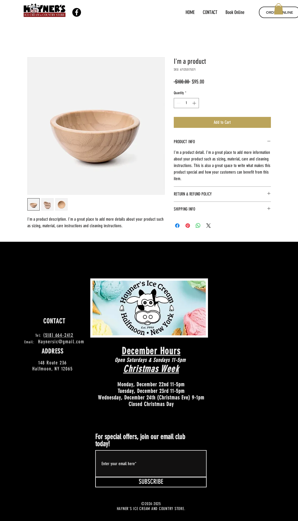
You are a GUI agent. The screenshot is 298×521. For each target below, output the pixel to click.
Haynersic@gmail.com (61, 342)
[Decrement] (178, 103)
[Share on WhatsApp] (198, 225)
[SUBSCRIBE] (151, 482)
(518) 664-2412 (58, 335)
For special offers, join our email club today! (140, 440)
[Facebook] (76, 12)
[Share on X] (208, 225)
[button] (278, 9)
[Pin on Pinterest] (187, 225)
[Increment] (194, 103)
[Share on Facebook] (177, 225)
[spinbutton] (186, 103)
